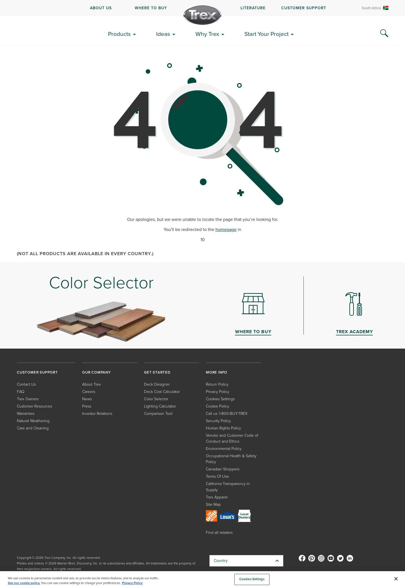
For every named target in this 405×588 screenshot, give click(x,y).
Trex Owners (28, 398)
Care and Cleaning (33, 428)
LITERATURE (253, 8)
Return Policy (217, 384)
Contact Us (26, 384)
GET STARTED (157, 372)
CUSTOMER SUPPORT (303, 8)
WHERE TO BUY (151, 8)
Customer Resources (34, 406)
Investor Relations (97, 413)
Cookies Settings (220, 398)
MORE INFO (216, 372)
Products (119, 33)
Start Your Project (266, 33)
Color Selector (156, 398)
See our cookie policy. (24, 583)
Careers (88, 391)
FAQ (20, 391)
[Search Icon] (384, 33)
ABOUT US (101, 8)
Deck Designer (157, 384)
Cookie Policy (217, 406)
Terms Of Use (217, 476)
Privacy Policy (217, 391)
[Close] (396, 579)
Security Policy (218, 420)
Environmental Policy (224, 448)
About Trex (91, 384)
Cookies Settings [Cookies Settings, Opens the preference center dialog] (251, 579)
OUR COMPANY (96, 372)
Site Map (213, 504)
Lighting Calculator (160, 406)
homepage (226, 229)
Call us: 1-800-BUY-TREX (227, 413)
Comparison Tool (158, 413)
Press (86, 406)
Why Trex (207, 33)
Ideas (163, 33)
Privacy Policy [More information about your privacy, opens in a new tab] (132, 583)
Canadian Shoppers (222, 469)
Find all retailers (219, 532)
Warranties (25, 413)
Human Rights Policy (223, 428)
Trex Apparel (217, 497)
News (87, 398)
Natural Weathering (33, 420)
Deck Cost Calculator (162, 391)
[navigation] (202, 8)
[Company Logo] (202, 15)
